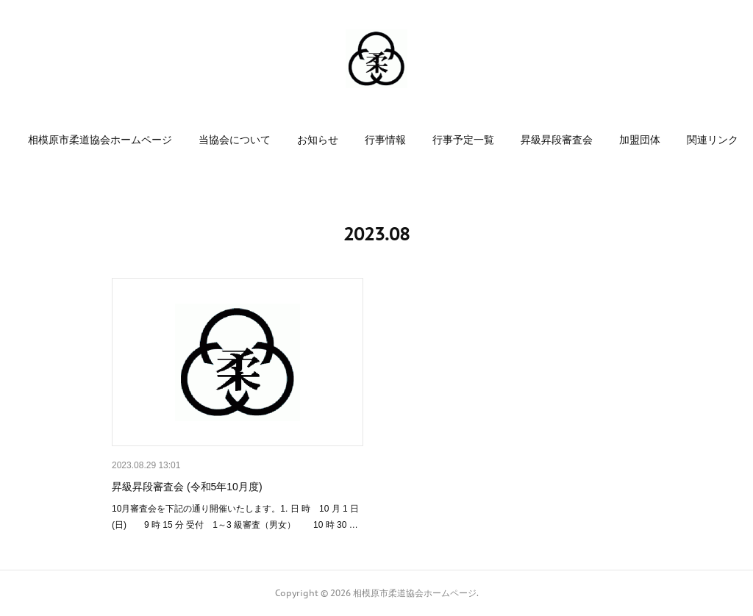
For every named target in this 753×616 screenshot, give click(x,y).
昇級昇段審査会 (557, 139)
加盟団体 (639, 139)
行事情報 (385, 139)
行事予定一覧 (463, 139)
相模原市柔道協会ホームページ (100, 139)
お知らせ (317, 139)
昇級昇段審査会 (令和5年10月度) (187, 487)
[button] (100, 140)
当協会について (235, 139)
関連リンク (712, 139)
